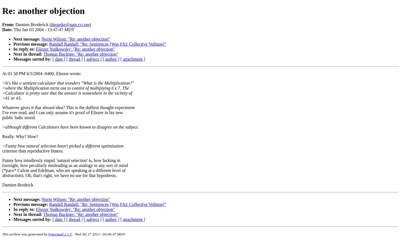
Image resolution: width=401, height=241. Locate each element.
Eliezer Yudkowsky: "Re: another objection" (75, 49)
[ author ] (111, 59)
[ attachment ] (132, 59)
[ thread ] (74, 59)
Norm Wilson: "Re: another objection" (75, 39)
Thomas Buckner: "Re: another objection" (80, 54)
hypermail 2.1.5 (60, 234)
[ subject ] (93, 59)
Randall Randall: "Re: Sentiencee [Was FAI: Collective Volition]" (107, 44)
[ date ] (59, 59)
